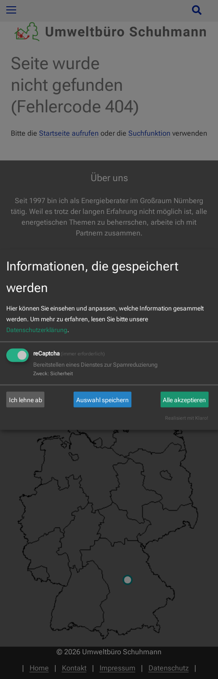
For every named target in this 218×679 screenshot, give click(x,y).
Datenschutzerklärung (36, 329)
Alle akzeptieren (184, 399)
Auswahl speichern (102, 399)
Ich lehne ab (25, 399)
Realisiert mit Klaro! (186, 418)
